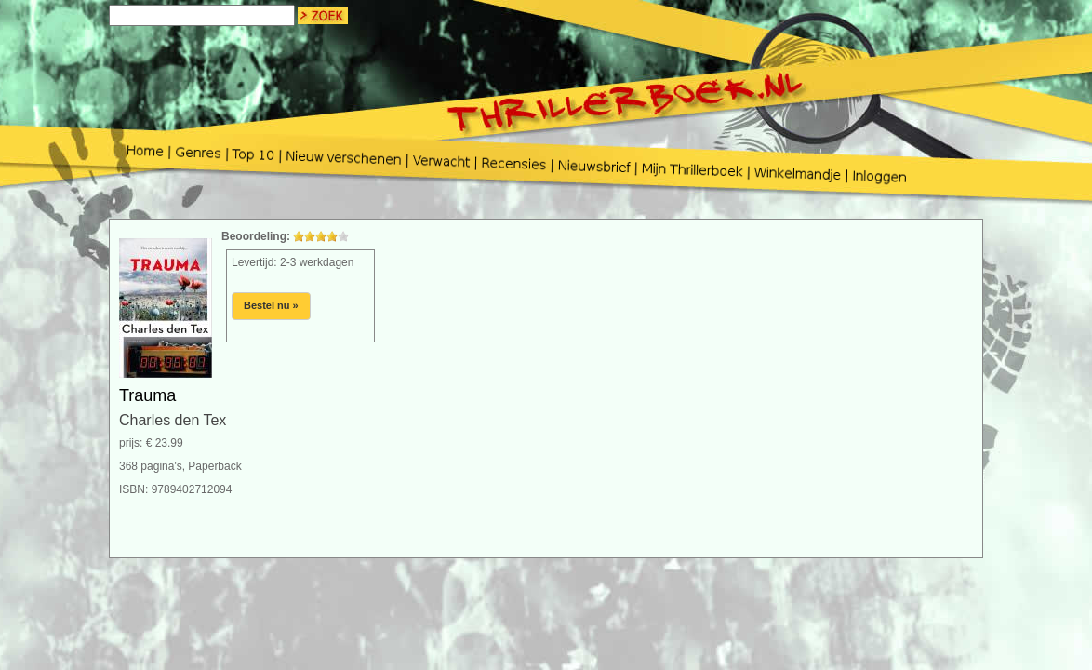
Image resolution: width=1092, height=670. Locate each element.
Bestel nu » (271, 305)
